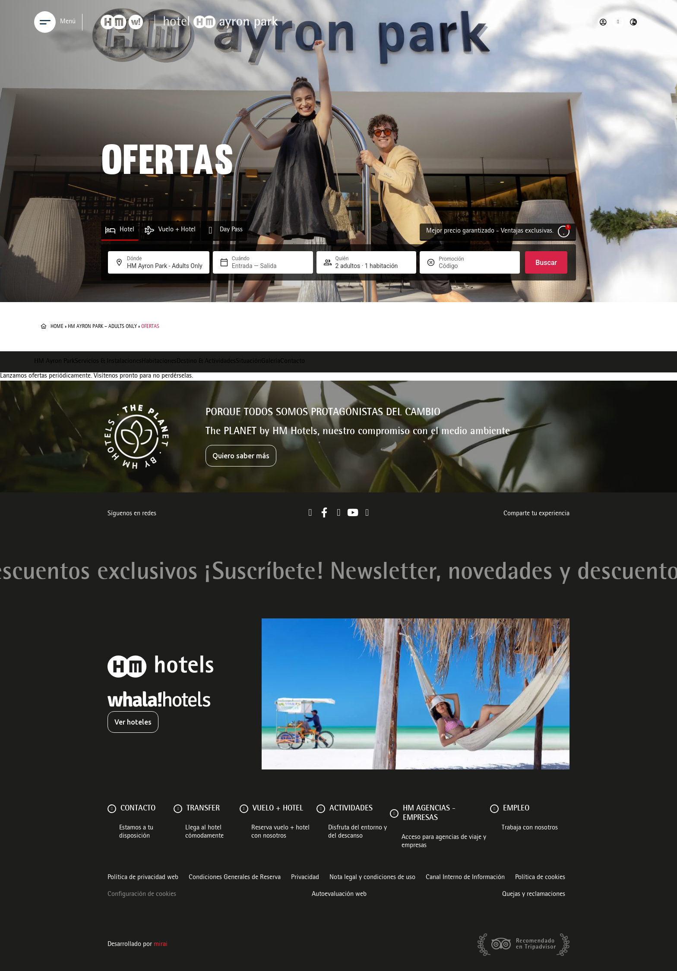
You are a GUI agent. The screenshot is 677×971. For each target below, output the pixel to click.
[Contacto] (112, 808)
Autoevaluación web (339, 894)
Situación (248, 361)
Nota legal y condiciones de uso (372, 877)
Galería (270, 361)
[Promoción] (459, 265)
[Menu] (45, 22)
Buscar (546, 263)
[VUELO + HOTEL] (244, 808)
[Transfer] (178, 808)
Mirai (161, 944)
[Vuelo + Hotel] (149, 230)
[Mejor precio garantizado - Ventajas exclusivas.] (563, 231)
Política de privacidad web (143, 877)
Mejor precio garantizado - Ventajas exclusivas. (490, 231)
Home (57, 326)
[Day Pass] (210, 230)
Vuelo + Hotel (177, 230)
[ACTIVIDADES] (320, 808)
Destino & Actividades (206, 361)
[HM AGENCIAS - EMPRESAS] (394, 813)
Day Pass (231, 230)
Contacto (292, 361)
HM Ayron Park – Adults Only (102, 326)
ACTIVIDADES (351, 809)
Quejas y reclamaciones (533, 894)
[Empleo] (494, 808)
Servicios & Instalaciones (108, 361)
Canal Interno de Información (465, 877)
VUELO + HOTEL (278, 809)
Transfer (203, 809)
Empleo (516, 809)
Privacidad (305, 877)
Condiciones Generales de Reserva (235, 877)
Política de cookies (540, 877)
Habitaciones (159, 361)
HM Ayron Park (54, 361)
